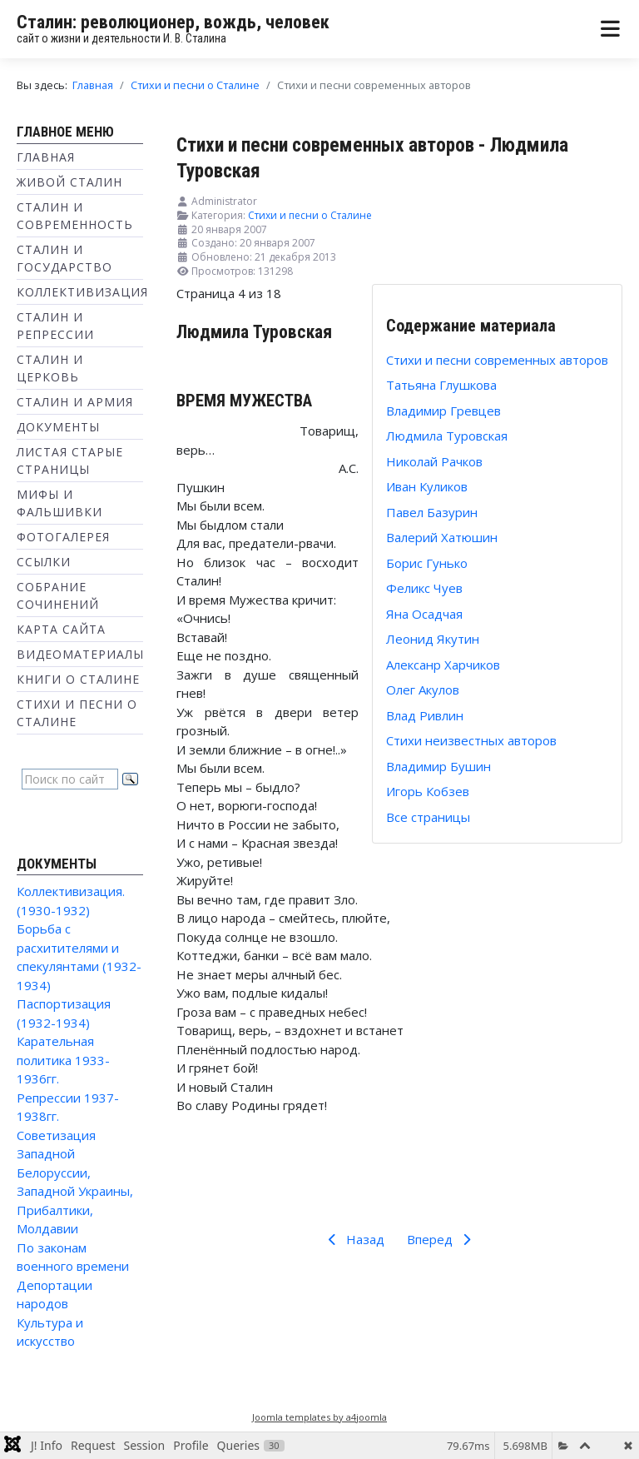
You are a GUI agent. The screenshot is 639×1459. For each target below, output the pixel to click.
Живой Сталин (69, 182)
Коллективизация (82, 292)
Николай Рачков (434, 461)
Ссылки (44, 562)
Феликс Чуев (424, 588)
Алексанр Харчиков (443, 664)
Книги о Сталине (78, 679)
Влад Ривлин (424, 715)
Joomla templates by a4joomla (319, 1417)
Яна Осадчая (424, 613)
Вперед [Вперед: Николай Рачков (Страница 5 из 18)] (442, 1239)
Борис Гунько (427, 563)
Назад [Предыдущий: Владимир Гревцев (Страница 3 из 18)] (353, 1239)
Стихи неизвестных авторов (471, 740)
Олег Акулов (422, 689)
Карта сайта (61, 629)
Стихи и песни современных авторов (497, 359)
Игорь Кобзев (427, 791)
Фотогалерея (63, 537)
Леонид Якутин (432, 638)
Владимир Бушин (438, 766)
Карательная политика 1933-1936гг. (63, 1060)
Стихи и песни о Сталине (310, 215)
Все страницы (428, 817)
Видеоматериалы (80, 654)
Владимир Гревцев (443, 410)
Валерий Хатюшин (442, 537)
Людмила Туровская (447, 435)
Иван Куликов (427, 486)
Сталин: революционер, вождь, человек (173, 22)
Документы (58, 427)
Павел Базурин (432, 512)
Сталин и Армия (75, 402)
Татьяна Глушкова (441, 384)
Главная (46, 157)
